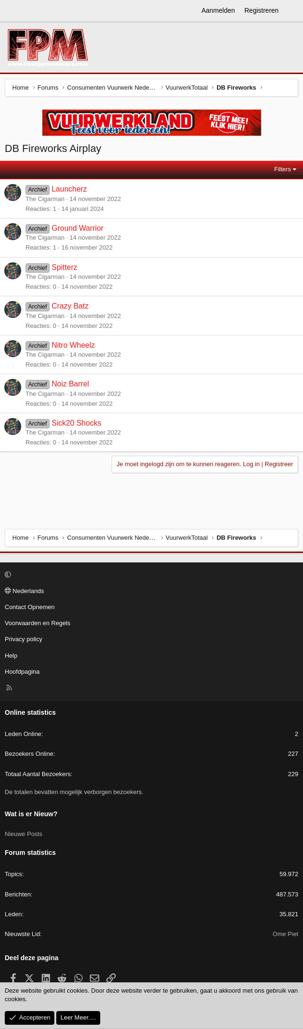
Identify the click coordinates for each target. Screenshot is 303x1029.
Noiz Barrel (70, 384)
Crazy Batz (70, 306)
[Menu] (12, 11)
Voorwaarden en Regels (37, 623)
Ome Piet (285, 933)
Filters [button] (282, 169)
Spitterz (64, 267)
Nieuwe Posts (23, 833)
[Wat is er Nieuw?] (292, 10)
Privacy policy (23, 639)
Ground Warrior (78, 228)
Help (11, 655)
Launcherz (69, 189)
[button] (150, 575)
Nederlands (24, 590)
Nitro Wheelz (73, 345)
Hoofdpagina (22, 671)
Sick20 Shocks (76, 423)
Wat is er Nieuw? (31, 814)
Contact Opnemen (30, 607)
